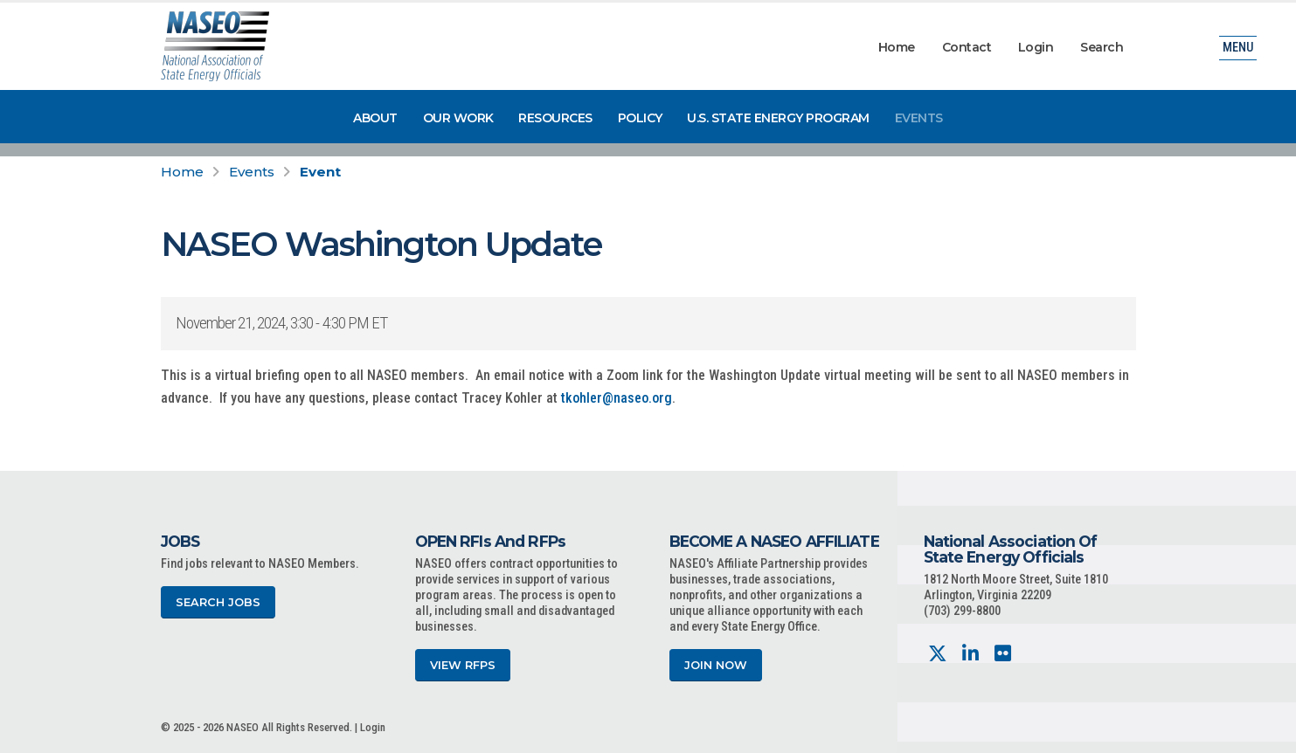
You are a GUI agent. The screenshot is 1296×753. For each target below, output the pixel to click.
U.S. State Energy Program (778, 118)
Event (320, 171)
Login (1036, 47)
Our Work (458, 118)
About (375, 118)
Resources (555, 118)
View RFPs (463, 665)
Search (1101, 47)
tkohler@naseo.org (616, 398)
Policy (640, 118)
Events (919, 118)
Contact (967, 47)
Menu (1238, 47)
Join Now (715, 665)
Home (896, 47)
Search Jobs (218, 602)
